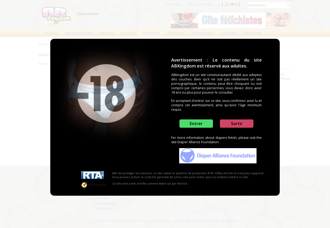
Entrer (196, 123)
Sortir (237, 123)
